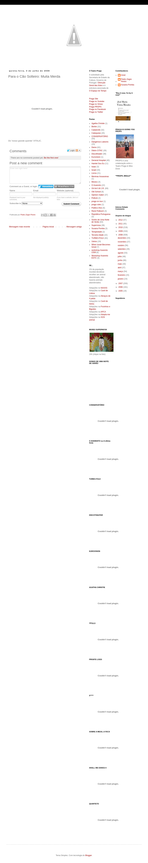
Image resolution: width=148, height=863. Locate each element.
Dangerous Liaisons (100, 142)
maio (120, 264)
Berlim (94, 126)
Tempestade (97, 232)
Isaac (94, 167)
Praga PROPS (95, 107)
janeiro (121, 279)
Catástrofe (96, 130)
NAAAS (104, 288)
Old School (96, 192)
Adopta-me (105, 314)
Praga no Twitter (96, 112)
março (121, 271)
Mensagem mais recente (19, 227)
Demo (94, 147)
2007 (120, 283)
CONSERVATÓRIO (100, 136)
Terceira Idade (98, 235)
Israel (94, 170)
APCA (103, 312)
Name (12, 190)
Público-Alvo (97, 208)
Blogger (88, 855)
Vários (94, 241)
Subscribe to (26, 203)
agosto (121, 253)
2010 (120, 227)
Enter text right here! (45, 175)
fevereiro (122, 275)
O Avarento (96, 185)
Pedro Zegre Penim (126, 80)
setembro (122, 249)
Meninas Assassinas (100, 176)
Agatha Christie (98, 123)
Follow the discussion (78, 150)
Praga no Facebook (97, 109)
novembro (122, 242)
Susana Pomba (98, 228)
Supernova (96, 225)
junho (120, 260)
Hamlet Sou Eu (98, 163)
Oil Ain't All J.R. (98, 188)
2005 (120, 291)
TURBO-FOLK (98, 238)
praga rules (96, 204)
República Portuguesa (101, 214)
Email (36, 190)
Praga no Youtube (96, 101)
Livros (94, 173)
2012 (120, 220)
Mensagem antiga (74, 227)
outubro (121, 245)
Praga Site (93, 99)
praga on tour (97, 201)
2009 (120, 231)
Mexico (95, 182)
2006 (120, 287)
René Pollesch (98, 211)
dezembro (122, 238)
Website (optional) (65, 190)
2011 (120, 224)
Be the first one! (51, 158)
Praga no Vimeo (96, 104)
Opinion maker (98, 195)
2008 (120, 235)
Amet (123, 75)
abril (120, 267)
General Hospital (99, 160)
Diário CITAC (97, 150)
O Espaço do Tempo (97, 91)
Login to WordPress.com (64, 186)
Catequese (96, 133)
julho (120, 256)
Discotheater (97, 154)
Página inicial (48, 227)
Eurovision (96, 157)
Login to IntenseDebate (45, 186)
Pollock (95, 198)
